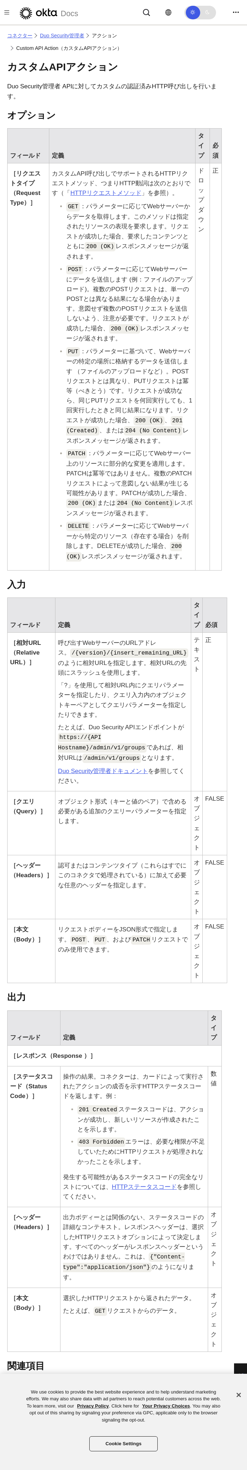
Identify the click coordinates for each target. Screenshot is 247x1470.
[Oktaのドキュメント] (48, 12)
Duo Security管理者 (62, 35)
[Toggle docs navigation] (7, 12)
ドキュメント (103, 771)
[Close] (239, 1395)
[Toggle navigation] (236, 12)
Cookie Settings (123, 1443)
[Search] (146, 12)
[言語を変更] (168, 12)
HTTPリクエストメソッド (105, 193)
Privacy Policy (93, 1406)
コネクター (19, 35)
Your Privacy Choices (166, 1406)
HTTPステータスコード (144, 1186)
